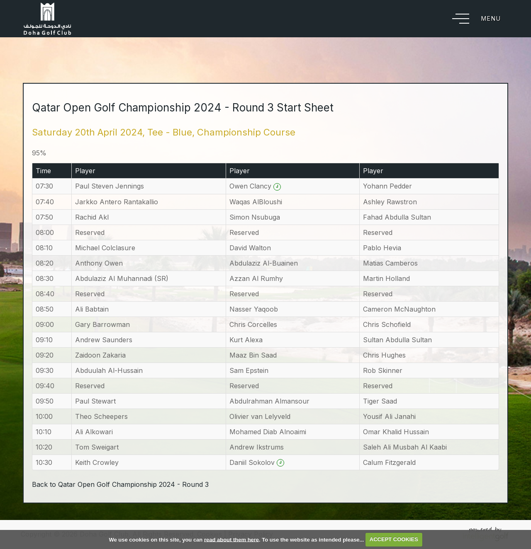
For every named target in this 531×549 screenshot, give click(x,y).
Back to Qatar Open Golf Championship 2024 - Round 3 (120, 484)
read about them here (231, 539)
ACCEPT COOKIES (394, 539)
